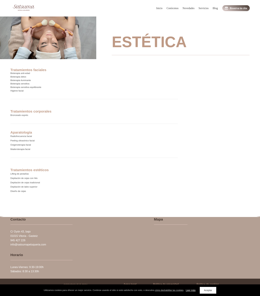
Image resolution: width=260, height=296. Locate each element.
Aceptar (208, 290)
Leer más (191, 290)
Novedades (189, 8)
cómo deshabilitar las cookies (169, 290)
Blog (215, 8)
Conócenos (173, 8)
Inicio (159, 8)
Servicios (204, 8)
